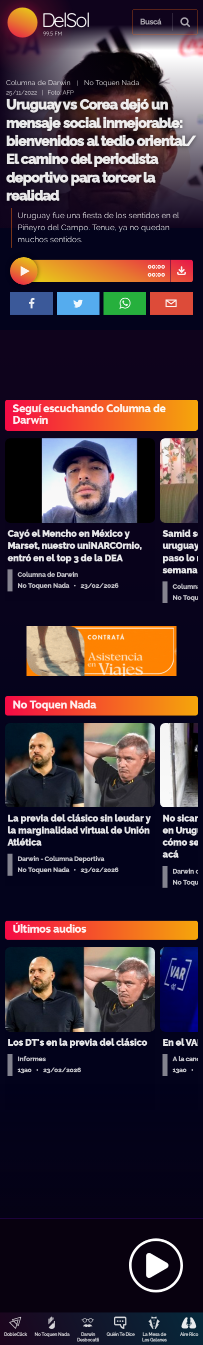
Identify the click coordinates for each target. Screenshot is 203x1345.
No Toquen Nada (52, 1334)
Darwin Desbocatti (88, 1337)
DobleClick (15, 1334)
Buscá (150, 22)
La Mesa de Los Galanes (154, 1337)
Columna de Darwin (38, 82)
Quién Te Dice (120, 1334)
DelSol (65, 20)
